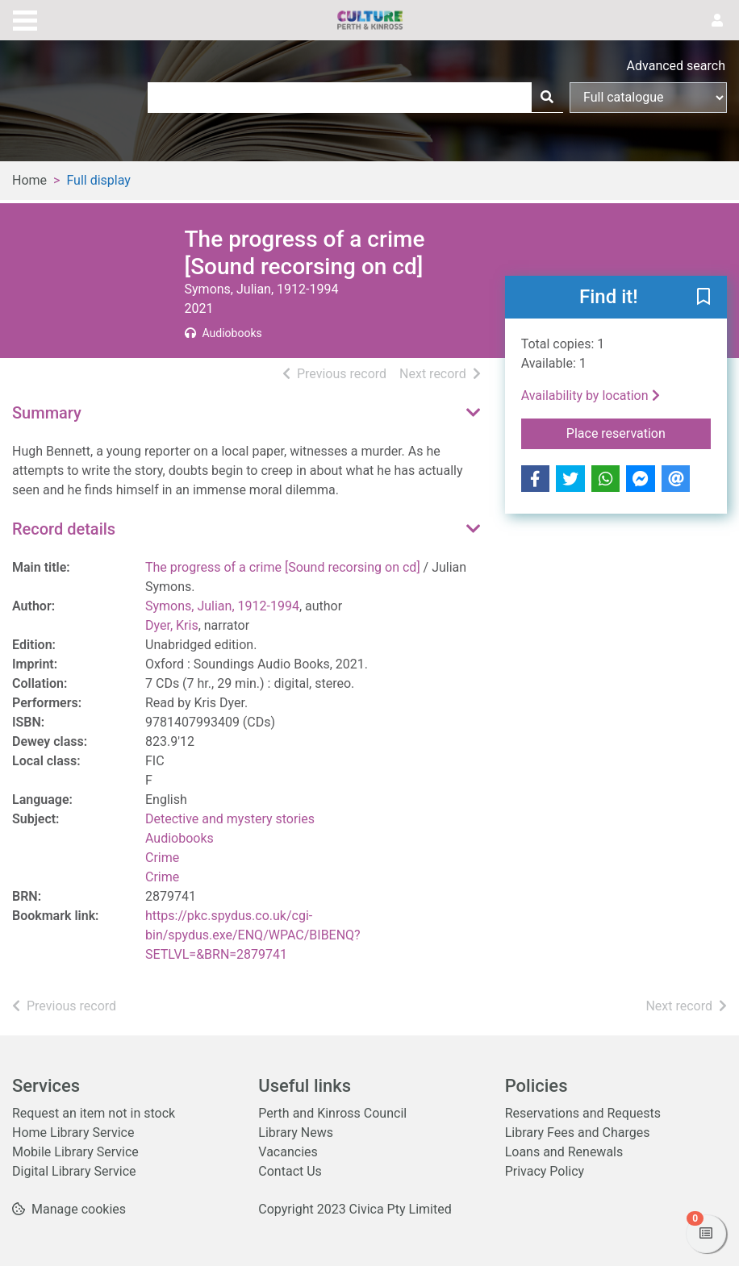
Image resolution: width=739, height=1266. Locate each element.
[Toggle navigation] (25, 18)
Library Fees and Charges (577, 1132)
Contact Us (290, 1171)
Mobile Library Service (75, 1152)
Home (29, 180)
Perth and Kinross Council (332, 1113)
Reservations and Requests (583, 1113)
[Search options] (648, 97)
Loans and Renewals (564, 1152)
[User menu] (717, 20)
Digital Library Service (74, 1171)
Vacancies (287, 1152)
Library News (295, 1132)
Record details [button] (63, 529)
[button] (703, 298)
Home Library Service (73, 1132)
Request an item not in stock (93, 1113)
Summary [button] (46, 413)
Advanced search (676, 65)
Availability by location (590, 395)
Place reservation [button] (638, 432)
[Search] (547, 97)
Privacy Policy (545, 1171)
